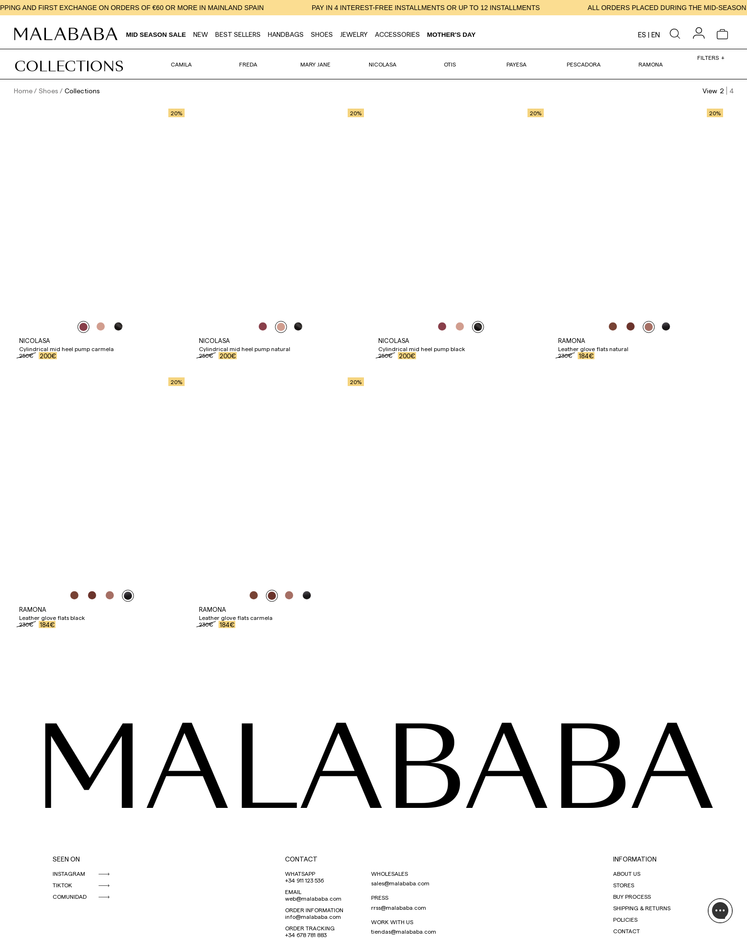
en (655, 34)
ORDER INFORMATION (314, 909)
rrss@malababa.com (398, 907)
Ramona (650, 64)
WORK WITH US (392, 921)
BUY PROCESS (632, 896)
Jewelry (354, 34)
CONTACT (301, 859)
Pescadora (584, 64)
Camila (181, 64)
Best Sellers (238, 34)
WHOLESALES (389, 873)
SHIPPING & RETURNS (641, 908)
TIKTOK (62, 885)
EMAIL (293, 891)
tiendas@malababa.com (403, 931)
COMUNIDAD (70, 896)
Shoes (322, 34)
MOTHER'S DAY (451, 34)
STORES (623, 885)
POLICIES (625, 919)
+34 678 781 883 (306, 934)
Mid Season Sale (156, 34)
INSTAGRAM (69, 873)
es (642, 34)
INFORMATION (635, 859)
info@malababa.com (313, 916)
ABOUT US (626, 873)
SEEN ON (66, 859)
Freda (248, 64)
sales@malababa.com (400, 883)
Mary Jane (315, 64)
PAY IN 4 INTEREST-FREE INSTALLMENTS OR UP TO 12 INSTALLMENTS (441, 7)
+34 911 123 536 (304, 880)
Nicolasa (382, 64)
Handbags (286, 34)
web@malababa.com (313, 898)
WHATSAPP (300, 873)
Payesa (516, 64)
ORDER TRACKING (310, 928)
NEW (200, 34)
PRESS (379, 897)
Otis (450, 64)
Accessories (397, 34)
